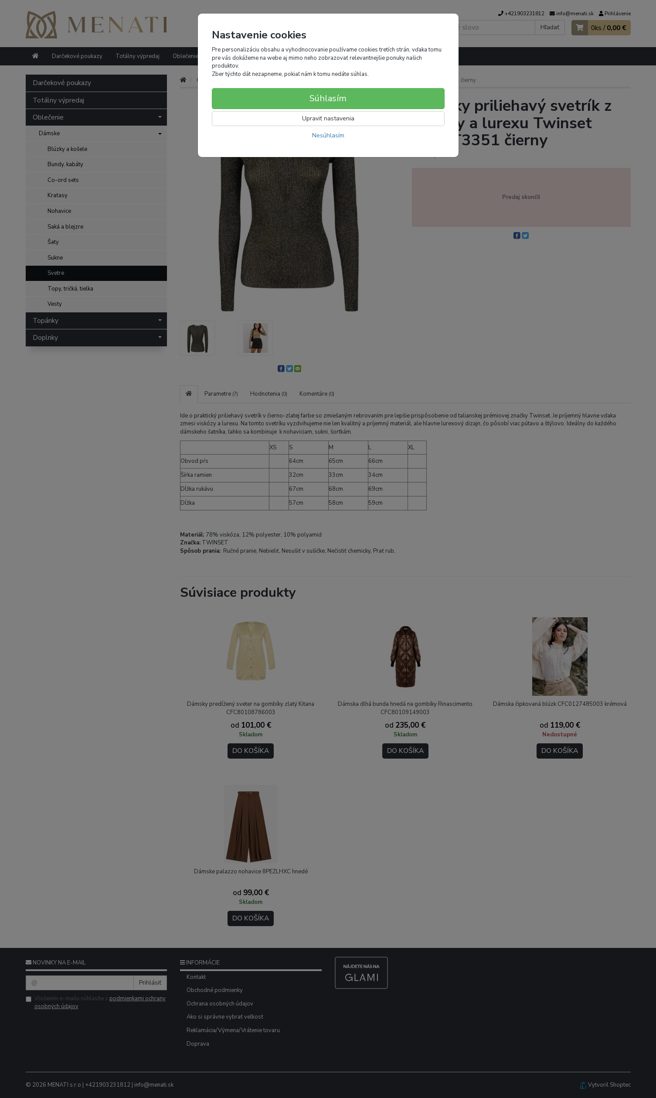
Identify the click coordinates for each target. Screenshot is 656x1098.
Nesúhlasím (328, 135)
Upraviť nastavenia (328, 118)
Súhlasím (328, 98)
